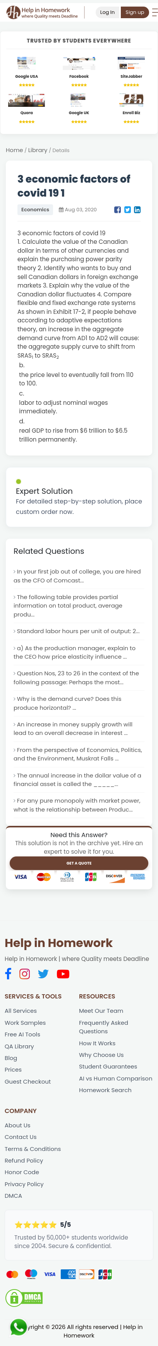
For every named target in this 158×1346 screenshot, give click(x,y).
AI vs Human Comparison (116, 1080)
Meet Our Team (101, 1013)
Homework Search (105, 1092)
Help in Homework (59, 945)
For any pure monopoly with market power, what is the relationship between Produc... (77, 806)
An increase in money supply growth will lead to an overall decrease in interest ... (74, 729)
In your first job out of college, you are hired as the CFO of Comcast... (78, 576)
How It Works (97, 1045)
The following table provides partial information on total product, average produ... (68, 606)
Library (38, 150)
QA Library (19, 1048)
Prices (13, 1072)
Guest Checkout (28, 1083)
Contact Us (21, 1139)
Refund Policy (24, 1163)
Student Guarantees (108, 1069)
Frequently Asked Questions (104, 1028)
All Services (21, 1013)
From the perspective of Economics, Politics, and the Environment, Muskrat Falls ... (78, 755)
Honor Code (22, 1175)
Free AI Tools (23, 1036)
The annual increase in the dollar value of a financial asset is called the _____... (78, 780)
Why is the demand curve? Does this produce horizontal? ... (68, 704)
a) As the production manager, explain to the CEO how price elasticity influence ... (75, 652)
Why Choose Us (101, 1057)
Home (14, 150)
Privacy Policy (24, 1186)
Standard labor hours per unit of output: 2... (79, 632)
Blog (11, 1060)
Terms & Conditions (33, 1151)
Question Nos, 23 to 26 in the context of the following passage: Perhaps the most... (77, 678)
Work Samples (25, 1024)
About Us (18, 1127)
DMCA (13, 1198)
